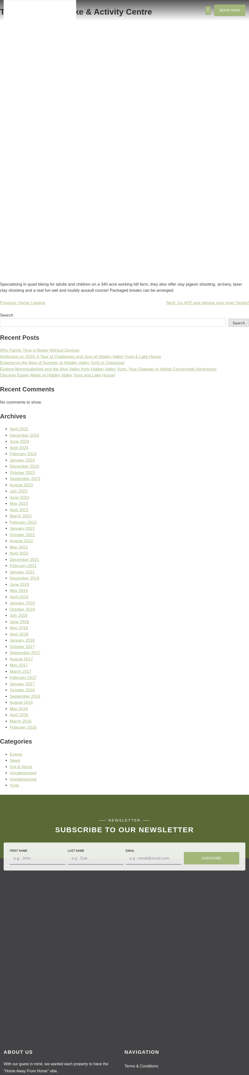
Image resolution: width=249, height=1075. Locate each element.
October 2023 (22, 472)
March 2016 (21, 721)
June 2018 (19, 622)
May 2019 (19, 590)
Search (6, 315)
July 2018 (18, 615)
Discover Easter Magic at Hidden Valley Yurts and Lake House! (57, 375)
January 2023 (22, 528)
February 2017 (23, 677)
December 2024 (24, 435)
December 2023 (24, 466)
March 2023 (21, 516)
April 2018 (19, 634)
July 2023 (18, 491)
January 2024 (22, 460)
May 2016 (19, 709)
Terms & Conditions (141, 1066)
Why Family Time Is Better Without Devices (39, 350)
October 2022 (22, 535)
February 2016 (23, 727)
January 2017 (22, 684)
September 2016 (25, 696)
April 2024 (19, 447)
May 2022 (19, 547)
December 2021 (24, 559)
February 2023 (23, 522)
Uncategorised (23, 773)
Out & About (21, 767)
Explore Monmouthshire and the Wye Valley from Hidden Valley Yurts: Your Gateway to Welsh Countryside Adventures (108, 369)
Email (130, 850)
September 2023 (25, 478)
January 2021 (22, 572)
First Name (18, 850)
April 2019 (19, 597)
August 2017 (21, 659)
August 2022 (21, 541)
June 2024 (19, 441)
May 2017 (19, 665)
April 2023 (19, 510)
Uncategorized (23, 779)
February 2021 (23, 565)
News (15, 760)
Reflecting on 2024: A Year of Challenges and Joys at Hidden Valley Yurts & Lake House (80, 356)
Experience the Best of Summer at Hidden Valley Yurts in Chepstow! (62, 362)
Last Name (76, 850)
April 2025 (19, 429)
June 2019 (19, 584)
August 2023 (21, 485)
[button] (208, 10)
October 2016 (22, 690)
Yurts (14, 785)
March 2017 (21, 671)
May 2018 (19, 628)
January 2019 (22, 603)
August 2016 (21, 702)
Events (16, 754)
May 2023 (19, 503)
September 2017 (25, 652)
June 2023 (19, 497)
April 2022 (19, 553)
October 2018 (22, 609)
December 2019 (24, 578)
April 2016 (19, 715)
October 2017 (22, 646)
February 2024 (23, 454)
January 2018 (22, 640)
